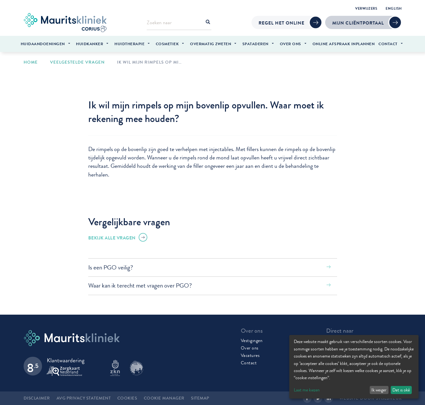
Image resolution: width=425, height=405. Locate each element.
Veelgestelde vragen (77, 62)
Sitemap (200, 398)
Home (31, 62)
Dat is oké (401, 390)
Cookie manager (164, 398)
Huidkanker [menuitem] (89, 44)
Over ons (250, 348)
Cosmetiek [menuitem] (167, 44)
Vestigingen (252, 340)
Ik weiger (379, 390)
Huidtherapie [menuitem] (129, 44)
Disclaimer (37, 398)
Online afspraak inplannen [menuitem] (344, 44)
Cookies (127, 398)
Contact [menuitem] (388, 44)
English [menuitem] (394, 8)
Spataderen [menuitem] (255, 44)
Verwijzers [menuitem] (366, 8)
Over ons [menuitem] (290, 44)
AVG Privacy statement (84, 398)
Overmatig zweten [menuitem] (210, 44)
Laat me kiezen (307, 390)
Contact (249, 362)
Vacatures (250, 355)
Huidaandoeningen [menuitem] (43, 44)
